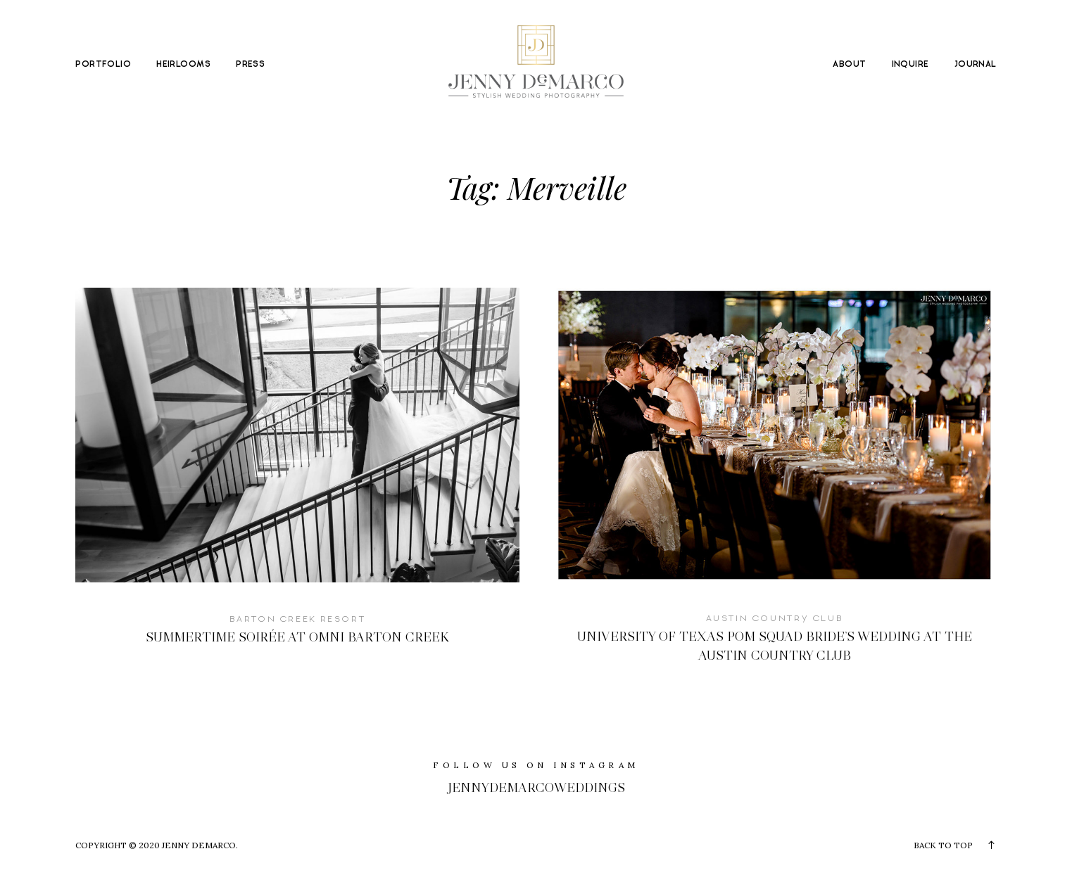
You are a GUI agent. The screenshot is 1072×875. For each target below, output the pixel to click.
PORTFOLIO (103, 64)
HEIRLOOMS (183, 64)
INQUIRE (910, 64)
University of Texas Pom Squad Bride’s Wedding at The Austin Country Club (775, 486)
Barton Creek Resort (297, 619)
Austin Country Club (776, 618)
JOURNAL (975, 64)
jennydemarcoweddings (536, 787)
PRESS (250, 64)
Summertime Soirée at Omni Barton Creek (297, 477)
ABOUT (849, 64)
